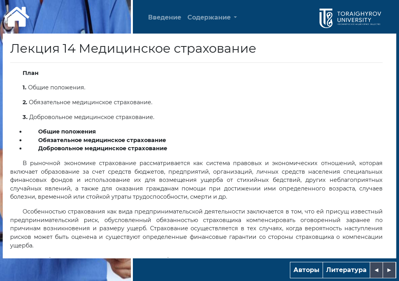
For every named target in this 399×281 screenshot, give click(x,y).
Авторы (306, 270)
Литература (346, 270)
